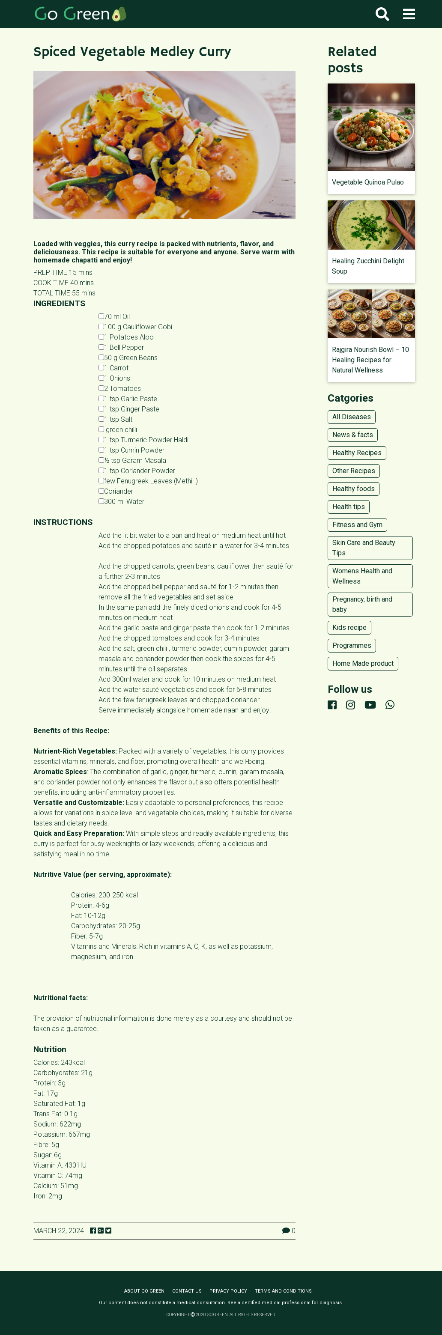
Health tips (348, 507)
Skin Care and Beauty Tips (363, 548)
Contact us (187, 1291)
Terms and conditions (283, 1291)
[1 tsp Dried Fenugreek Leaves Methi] (101, 480)
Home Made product (363, 663)
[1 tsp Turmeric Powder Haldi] (101, 439)
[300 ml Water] (101, 501)
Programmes (351, 645)
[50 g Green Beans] (101, 357)
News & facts (352, 435)
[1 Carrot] (101, 367)
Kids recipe (349, 627)
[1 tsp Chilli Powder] (101, 429)
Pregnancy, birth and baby (362, 604)
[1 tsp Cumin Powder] (101, 450)
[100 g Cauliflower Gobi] (101, 326)
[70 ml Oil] (101, 316)
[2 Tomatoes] (101, 388)
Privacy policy (228, 1291)
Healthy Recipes (357, 453)
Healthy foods (353, 489)
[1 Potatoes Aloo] (101, 337)
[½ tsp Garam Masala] (101, 460)
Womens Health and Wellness (362, 576)
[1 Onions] (101, 378)
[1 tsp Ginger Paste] (101, 408)
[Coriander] (101, 491)
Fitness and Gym (357, 525)
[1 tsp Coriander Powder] (101, 470)
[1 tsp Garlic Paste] (101, 398)
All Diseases (351, 417)
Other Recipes (353, 471)
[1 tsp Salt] (101, 419)
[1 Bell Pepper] (101, 347)
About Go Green (144, 1291)
